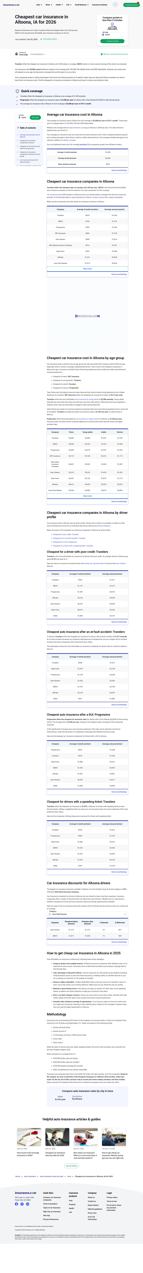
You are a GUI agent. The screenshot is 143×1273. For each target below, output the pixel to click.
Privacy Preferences (50, 1219)
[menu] (38, 5)
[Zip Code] (112, 34)
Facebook (16, 1204)
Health (71, 1208)
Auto (71, 1201)
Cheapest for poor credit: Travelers (66, 534)
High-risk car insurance (52, 1212)
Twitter (22, 1204)
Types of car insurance (51, 1208)
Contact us (92, 1201)
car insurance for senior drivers (87, 419)
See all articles (71, 1166)
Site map (46, 1215)
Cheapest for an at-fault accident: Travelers (69, 538)
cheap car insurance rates (94, 563)
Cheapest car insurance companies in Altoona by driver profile (30, 154)
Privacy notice (112, 1197)
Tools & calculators (50, 1204)
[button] (115, 4)
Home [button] (48, 5)
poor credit (120, 563)
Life (70, 1212)
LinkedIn (27, 1204)
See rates (35, 117)
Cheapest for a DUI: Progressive (65, 542)
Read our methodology (119, 170)
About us (91, 1197)
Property (72, 1204)
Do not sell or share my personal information (114, 1207)
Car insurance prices (54, 195)
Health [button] (58, 5)
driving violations (103, 526)
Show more (87, 269)
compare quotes (98, 197)
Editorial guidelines (95, 1209)
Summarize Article (48, 39)
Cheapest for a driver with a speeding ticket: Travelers (73, 546)
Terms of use (112, 1201)
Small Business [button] (80, 5)
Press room (92, 1213)
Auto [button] (38, 5)
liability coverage (69, 140)
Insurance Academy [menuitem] (99, 5)
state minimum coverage (78, 128)
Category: (53, 911)
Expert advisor (93, 1205)
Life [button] (67, 5)
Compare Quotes (131, 5)
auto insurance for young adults (87, 399)
